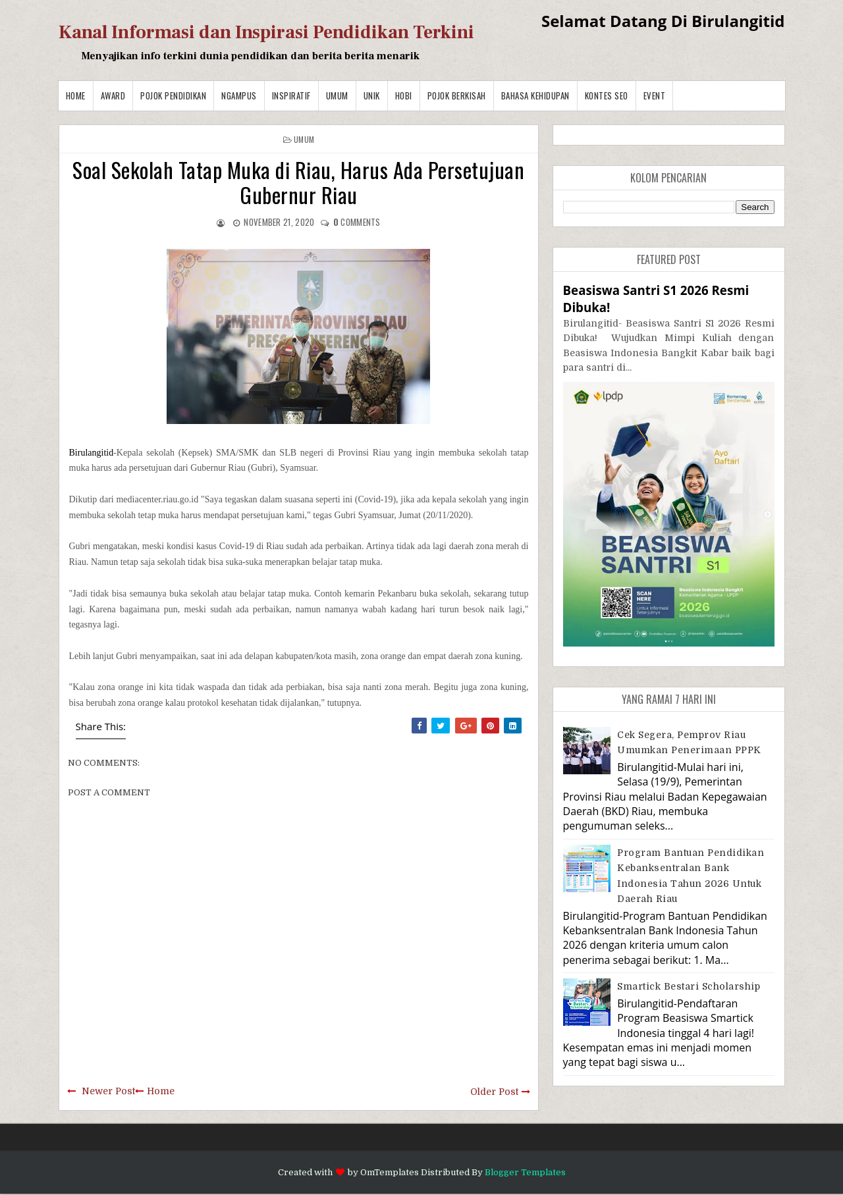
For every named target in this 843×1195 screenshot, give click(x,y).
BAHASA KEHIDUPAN (535, 95)
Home (76, 95)
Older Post (494, 1091)
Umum (337, 95)
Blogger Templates (525, 1172)
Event (654, 95)
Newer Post (108, 1091)
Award (113, 95)
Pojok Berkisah (456, 95)
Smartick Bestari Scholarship (688, 986)
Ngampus (239, 95)
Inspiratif (291, 95)
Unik (372, 95)
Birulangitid (91, 453)
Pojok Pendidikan (173, 95)
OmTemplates (389, 1172)
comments (357, 221)
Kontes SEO (606, 95)
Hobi (403, 95)
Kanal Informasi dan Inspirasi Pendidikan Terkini (266, 32)
